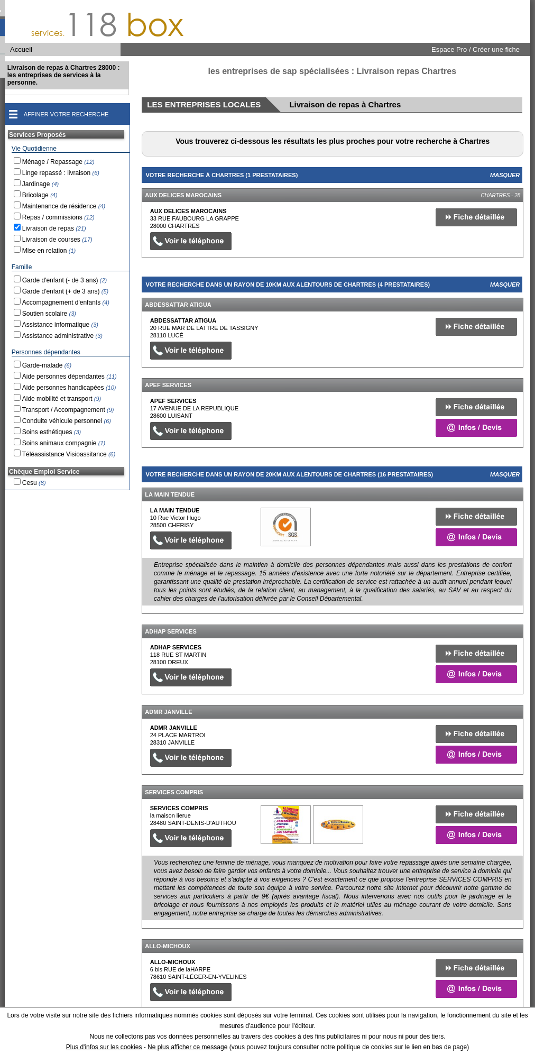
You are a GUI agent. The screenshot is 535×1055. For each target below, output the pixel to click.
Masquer (505, 175)
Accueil (21, 49)
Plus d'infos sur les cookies (104, 1047)
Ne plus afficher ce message (187, 1047)
